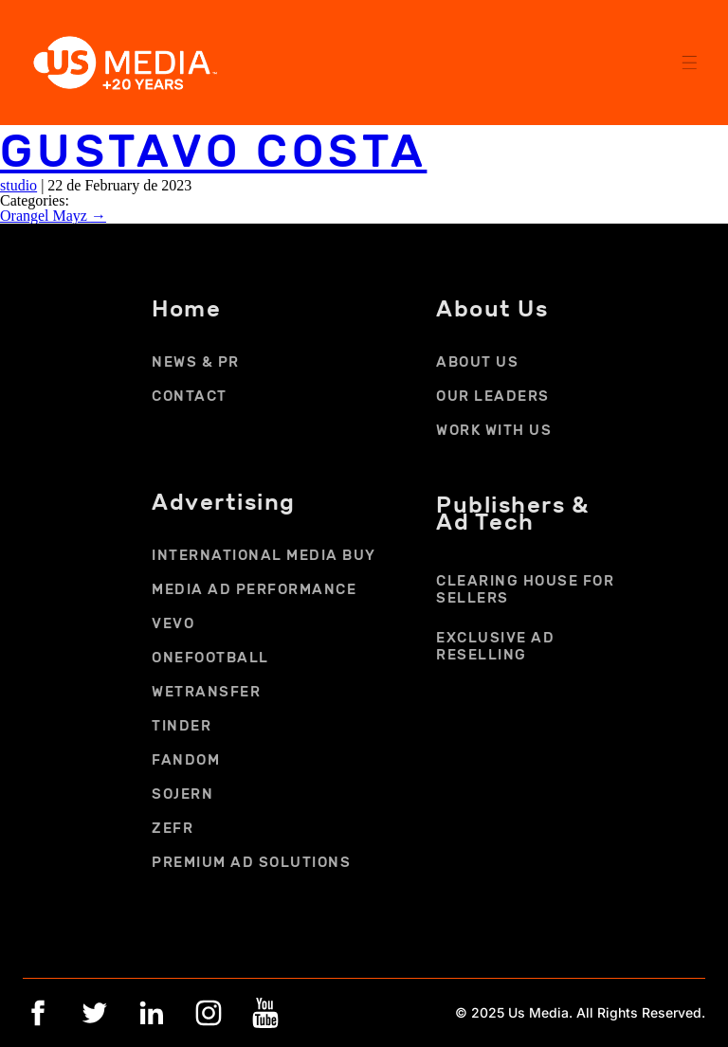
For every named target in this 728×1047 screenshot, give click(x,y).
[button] (688, 61)
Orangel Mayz (53, 216)
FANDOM (186, 759)
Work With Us (494, 430)
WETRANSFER (206, 691)
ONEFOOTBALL (210, 657)
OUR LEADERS (493, 396)
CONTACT (190, 396)
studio (18, 185)
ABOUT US (477, 361)
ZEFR (172, 828)
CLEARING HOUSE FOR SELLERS (525, 589)
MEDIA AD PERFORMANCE (254, 589)
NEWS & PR (196, 361)
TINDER (181, 725)
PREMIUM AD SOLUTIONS (251, 862)
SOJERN (182, 794)
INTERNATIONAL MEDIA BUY (264, 555)
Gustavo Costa (213, 151)
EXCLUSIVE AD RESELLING (495, 646)
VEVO (173, 623)
